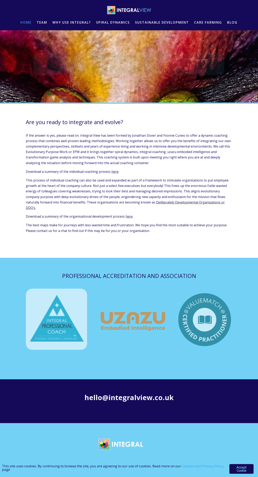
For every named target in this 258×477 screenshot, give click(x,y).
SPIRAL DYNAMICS (113, 23)
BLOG (232, 23)
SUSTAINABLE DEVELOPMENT (162, 23)
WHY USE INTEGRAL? (71, 23)
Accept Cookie (241, 469)
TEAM (42, 23)
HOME (25, 23)
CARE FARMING (208, 23)
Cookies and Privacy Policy (203, 466)
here (115, 171)
